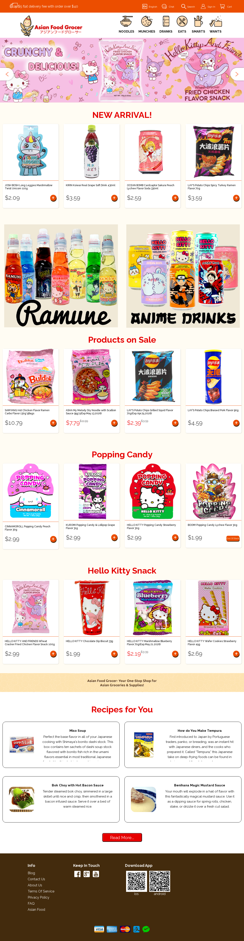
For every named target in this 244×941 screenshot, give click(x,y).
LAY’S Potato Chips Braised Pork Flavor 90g (213, 410)
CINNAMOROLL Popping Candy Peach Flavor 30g (27, 528)
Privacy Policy (38, 897)
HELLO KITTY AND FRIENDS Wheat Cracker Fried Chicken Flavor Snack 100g (30, 643)
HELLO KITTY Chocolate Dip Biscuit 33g (89, 641)
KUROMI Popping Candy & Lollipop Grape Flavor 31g (90, 527)
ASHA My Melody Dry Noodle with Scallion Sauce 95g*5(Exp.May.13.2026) (91, 412)
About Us (35, 885)
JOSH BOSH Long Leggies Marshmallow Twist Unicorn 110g (28, 187)
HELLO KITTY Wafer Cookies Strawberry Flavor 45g (212, 643)
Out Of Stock (233, 538)
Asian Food (36, 910)
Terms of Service (41, 891)
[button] (7, 74)
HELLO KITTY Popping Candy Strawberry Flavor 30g (151, 527)
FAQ (31, 903)
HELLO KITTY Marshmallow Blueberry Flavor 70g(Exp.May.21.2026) (149, 643)
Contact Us (36, 879)
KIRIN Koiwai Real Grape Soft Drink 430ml (90, 185)
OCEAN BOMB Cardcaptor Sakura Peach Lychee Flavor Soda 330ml (150, 187)
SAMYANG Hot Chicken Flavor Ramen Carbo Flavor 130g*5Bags (27, 412)
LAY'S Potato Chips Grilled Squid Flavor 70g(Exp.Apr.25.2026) (150, 412)
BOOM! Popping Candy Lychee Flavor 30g (212, 525)
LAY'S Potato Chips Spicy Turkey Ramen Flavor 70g (212, 187)
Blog (31, 873)
